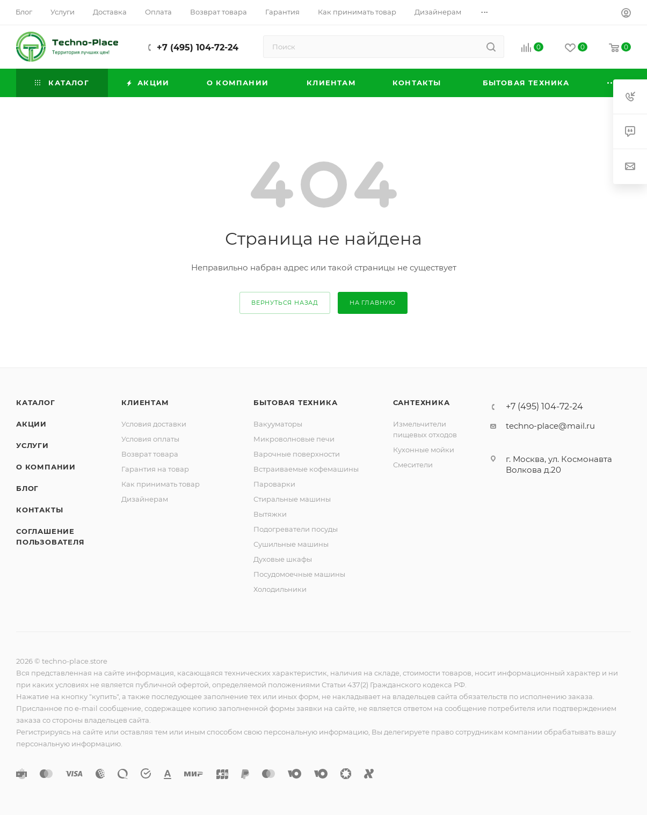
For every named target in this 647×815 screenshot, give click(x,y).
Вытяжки (270, 514)
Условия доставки (153, 424)
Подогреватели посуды (295, 529)
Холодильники (280, 589)
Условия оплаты (150, 439)
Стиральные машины (292, 499)
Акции (31, 424)
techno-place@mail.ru (550, 426)
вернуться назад (284, 302)
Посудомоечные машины (299, 574)
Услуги (32, 445)
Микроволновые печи (294, 439)
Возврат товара (149, 454)
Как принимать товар (160, 484)
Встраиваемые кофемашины (306, 469)
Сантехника (421, 402)
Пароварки (274, 484)
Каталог (35, 402)
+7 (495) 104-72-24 (197, 47)
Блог (27, 488)
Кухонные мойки (423, 449)
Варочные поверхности (296, 454)
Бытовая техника (295, 402)
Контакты (39, 509)
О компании (46, 466)
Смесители (413, 464)
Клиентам (145, 402)
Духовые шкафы (282, 559)
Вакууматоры (277, 424)
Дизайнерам (144, 499)
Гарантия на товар (155, 469)
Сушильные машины (291, 544)
